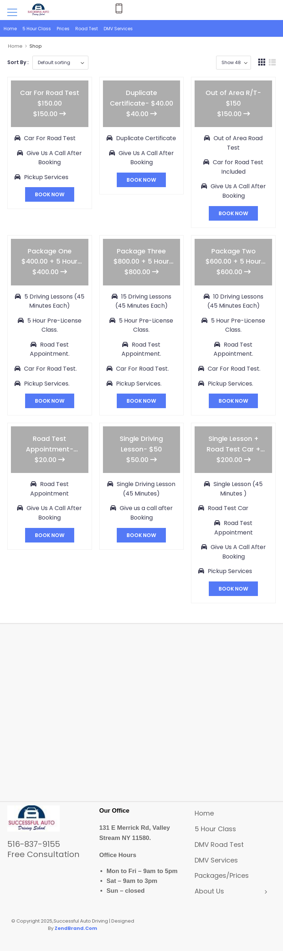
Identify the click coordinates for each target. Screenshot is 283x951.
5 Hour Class (37, 28)
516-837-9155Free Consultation (43, 849)
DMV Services (118, 28)
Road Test (86, 28)
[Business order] (60, 63)
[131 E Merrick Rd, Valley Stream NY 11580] (141, 715)
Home (10, 28)
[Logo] (39, 10)
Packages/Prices (222, 875)
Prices (63, 28)
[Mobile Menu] (12, 12)
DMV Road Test (219, 844)
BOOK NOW (49, 194)
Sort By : (18, 62)
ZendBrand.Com (76, 928)
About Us (209, 891)
